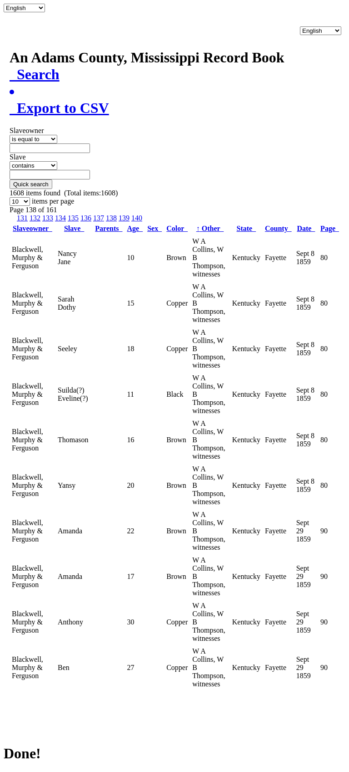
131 (22, 218)
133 (47, 218)
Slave (74, 228)
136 (85, 218)
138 (111, 218)
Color (177, 228)
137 (98, 218)
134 (60, 218)
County (278, 228)
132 (35, 218)
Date (306, 228)
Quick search (31, 184)
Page (329, 228)
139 (124, 218)
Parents (108, 228)
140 (136, 218)
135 (73, 218)
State (246, 228)
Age (135, 228)
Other (210, 228)
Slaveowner (32, 228)
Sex (154, 228)
